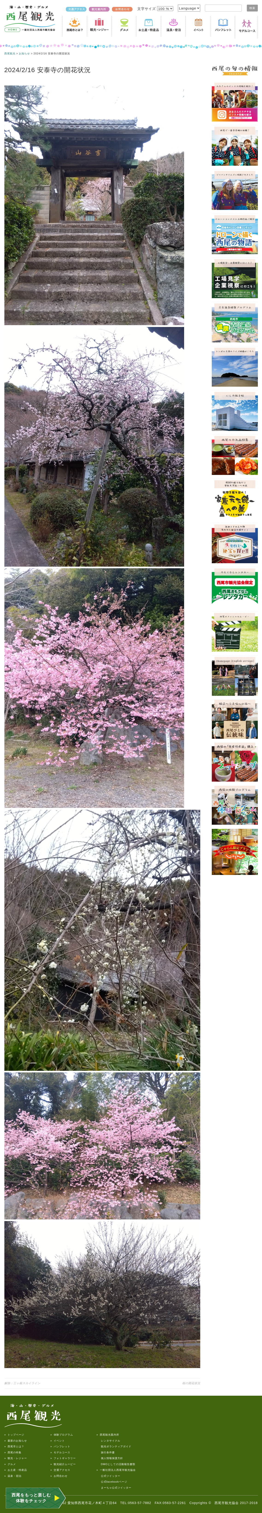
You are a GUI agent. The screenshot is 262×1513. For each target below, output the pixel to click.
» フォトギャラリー (63, 1458)
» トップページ (14, 1434)
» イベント (57, 1440)
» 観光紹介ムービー (63, 1464)
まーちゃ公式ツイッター (114, 1487)
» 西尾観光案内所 (108, 1434)
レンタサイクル (108, 1440)
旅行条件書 (106, 1452)
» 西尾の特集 (12, 1452)
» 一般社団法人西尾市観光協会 (116, 1470)
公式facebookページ (112, 1481)
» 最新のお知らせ (15, 1440)
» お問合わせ (59, 1476)
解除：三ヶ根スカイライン (22, 1383)
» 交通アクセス (60, 1470)
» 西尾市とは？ (14, 1446)
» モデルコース (60, 1452)
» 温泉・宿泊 (12, 1476)
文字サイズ (147, 9)
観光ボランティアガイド (114, 1446)
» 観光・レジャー (15, 1458)
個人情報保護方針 (110, 1458)
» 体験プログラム (61, 1434)
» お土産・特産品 (15, 1470)
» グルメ (10, 1464)
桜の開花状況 (191, 1383)
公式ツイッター (108, 1476)
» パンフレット (60, 1446)
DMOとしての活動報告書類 (116, 1464)
